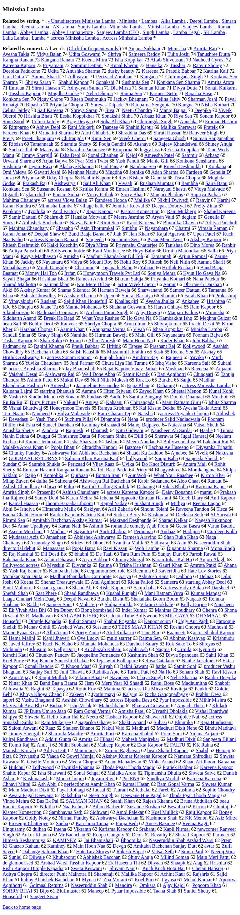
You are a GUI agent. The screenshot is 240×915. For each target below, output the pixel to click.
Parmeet (221, 834)
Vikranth (82, 829)
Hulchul (17, 767)
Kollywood (194, 346)
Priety (141, 469)
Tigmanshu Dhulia (162, 773)
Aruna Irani (135, 323)
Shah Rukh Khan (181, 537)
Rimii (75, 340)
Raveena (199, 368)
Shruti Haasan (46, 87)
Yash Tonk (46, 419)
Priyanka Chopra (66, 104)
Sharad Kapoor (190, 834)
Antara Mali (194, 464)
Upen (108, 295)
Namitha (79, 335)
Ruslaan (48, 301)
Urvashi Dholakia (170, 711)
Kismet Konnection (22, 812)
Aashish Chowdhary (82, 700)
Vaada (53, 756)
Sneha (62, 823)
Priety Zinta (87, 632)
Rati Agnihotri (171, 374)
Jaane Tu (49, 306)
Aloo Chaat (188, 481)
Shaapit (178, 862)
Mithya (178, 503)
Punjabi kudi (112, 357)
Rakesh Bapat (130, 851)
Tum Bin (150, 632)
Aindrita (50, 430)
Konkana (217, 166)
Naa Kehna (73, 806)
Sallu (213, 250)
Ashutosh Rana (153, 576)
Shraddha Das (132, 132)
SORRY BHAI (17, 890)
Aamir (169, 284)
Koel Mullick (164, 812)
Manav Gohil (37, 627)
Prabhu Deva (209, 694)
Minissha (128, 21)
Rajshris (200, 874)
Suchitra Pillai (78, 419)
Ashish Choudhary (21, 486)
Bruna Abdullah (196, 801)
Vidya (76, 262)
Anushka (189, 121)
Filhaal (107, 739)
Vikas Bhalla (175, 486)
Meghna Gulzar (215, 318)
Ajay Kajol (174, 885)
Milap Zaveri (15, 481)
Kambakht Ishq (64, 570)
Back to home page (21, 907)
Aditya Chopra (17, 874)
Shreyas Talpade (107, 104)
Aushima (186, 789)
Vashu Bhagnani (38, 700)
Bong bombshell (97, 610)
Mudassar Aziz (24, 537)
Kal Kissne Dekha (157, 408)
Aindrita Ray (145, 357)
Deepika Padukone (21, 71)
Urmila (184, 649)
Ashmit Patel (39, 379)
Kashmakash (36, 778)
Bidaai (55, 705)
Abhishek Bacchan (101, 857)
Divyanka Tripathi (214, 447)
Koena (26, 582)
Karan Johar (14, 233)
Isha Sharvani (84, 441)
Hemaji (223, 750)
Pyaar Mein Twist (164, 239)
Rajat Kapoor (99, 211)
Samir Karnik (136, 374)
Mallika (142, 200)
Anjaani (224, 368)
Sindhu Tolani (154, 509)
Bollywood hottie (67, 250)
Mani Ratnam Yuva (163, 593)
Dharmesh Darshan (202, 284)
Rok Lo (143, 379)
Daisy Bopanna (177, 492)
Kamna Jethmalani (44, 441)
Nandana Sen (143, 166)
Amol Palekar (130, 812)
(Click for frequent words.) (94, 48)
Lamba (38, 38)
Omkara (147, 885)
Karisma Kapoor (115, 829)
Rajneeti (174, 357)
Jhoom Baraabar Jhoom (69, 503)
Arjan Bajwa (55, 160)
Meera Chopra (82, 761)
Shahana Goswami (128, 306)
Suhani (224, 363)
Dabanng (166, 385)
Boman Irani (108, 475)
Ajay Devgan (79, 121)
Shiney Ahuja (218, 144)
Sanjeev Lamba (197, 26)
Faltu (69, 486)
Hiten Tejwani (117, 391)
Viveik (201, 452)
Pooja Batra (84, 548)
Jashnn (112, 441)
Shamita (168, 295)
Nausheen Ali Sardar (171, 430)
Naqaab (193, 598)
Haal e (206, 430)
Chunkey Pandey (52, 655)
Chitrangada (142, 402)
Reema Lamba (34, 26)
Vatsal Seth (163, 851)
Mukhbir (220, 396)
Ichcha (106, 497)
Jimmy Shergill (37, 155)
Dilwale (37, 857)
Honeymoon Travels (70, 408)
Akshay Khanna (80, 295)
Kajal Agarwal (171, 233)
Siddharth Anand (19, 318)
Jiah (117, 233)
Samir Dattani (23, 217)
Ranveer (69, 323)
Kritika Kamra (93, 189)
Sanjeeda (95, 239)
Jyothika (36, 211)
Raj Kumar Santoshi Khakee (60, 660)
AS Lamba (63, 26)
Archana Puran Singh (107, 312)
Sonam (72, 396)
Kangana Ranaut (57, 59)
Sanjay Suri (40, 671)
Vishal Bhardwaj (25, 408)
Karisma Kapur (210, 486)
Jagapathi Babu (117, 267)
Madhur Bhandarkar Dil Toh (114, 256)
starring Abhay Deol (205, 582)
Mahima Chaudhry (21, 200)
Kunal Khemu (124, 65)
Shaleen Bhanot (78, 728)
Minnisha (214, 312)
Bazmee (133, 447)
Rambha (189, 183)
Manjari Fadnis (183, 312)
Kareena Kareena (204, 778)
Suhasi (160, 722)
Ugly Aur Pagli (193, 621)
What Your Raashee (173, 475)
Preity (8, 138)
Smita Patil (192, 851)
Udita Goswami (85, 54)
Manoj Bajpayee (144, 424)
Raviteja (179, 688)
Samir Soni (185, 666)
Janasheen (56, 537)
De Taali (104, 554)
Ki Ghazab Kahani (103, 649)
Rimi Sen (109, 222)
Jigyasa (168, 879)
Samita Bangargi (145, 396)
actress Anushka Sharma (33, 368)
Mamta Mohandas (83, 306)
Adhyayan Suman (85, 87)
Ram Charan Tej (114, 413)
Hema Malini (22, 638)
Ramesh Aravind (139, 537)
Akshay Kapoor (206, 239)
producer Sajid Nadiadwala (173, 419)
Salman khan (56, 284)
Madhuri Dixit (181, 739)
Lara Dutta (13, 76)
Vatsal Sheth (205, 424)
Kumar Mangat (206, 593)
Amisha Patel (131, 711)
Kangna (186, 104)
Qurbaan (79, 475)
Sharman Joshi (202, 99)
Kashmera (158, 514)
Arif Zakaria (120, 509)
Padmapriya (14, 346)
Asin (181, 542)
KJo (6, 306)
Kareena (150, 71)
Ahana (230, 565)
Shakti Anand (132, 722)
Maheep (96, 890)
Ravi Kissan (115, 548)
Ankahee (190, 301)
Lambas (149, 21)
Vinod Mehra (15, 801)
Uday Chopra (60, 177)
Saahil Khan (122, 801)
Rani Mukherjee (108, 250)
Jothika (136, 172)
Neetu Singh (100, 795)
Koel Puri (144, 879)
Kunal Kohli (221, 391)
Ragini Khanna (49, 346)
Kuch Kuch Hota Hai (163, 868)
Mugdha (113, 172)
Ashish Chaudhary (80, 492)
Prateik (210, 127)
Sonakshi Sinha (117, 116)
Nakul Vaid (113, 728)
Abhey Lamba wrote (72, 32)
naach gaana (52, 587)
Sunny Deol (46, 497)
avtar (209, 846)
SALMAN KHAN (84, 801)
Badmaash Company (57, 312)
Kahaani (114, 402)
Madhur (58, 531)
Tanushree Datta (74, 436)
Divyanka (81, 565)
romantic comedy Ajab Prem (139, 525)
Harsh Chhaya (168, 306)
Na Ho (165, 671)
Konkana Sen (15, 189)
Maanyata (49, 149)
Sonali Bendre (39, 666)
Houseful (11, 621)
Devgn (119, 846)
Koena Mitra (94, 59)
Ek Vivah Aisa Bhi (27, 610)
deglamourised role (106, 570)
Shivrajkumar (167, 323)
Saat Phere (46, 593)
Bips (44, 890)
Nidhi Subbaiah (74, 744)
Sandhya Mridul (163, 778)
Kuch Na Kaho (58, 643)
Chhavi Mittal (16, 784)
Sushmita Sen (135, 82)
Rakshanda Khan (19, 559)
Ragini (37, 688)
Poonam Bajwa (207, 335)
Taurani (120, 789)
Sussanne (101, 627)
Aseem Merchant (25, 531)
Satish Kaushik (84, 351)
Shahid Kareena (220, 211)
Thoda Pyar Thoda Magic (194, 795)
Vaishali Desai (23, 374)
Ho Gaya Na (139, 318)
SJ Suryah (221, 514)
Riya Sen (183, 116)
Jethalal (143, 789)
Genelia (158, 177)
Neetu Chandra (137, 110)
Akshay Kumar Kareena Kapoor (134, 756)
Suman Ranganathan (213, 138)
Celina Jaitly (167, 99)
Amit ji (44, 744)
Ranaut (214, 481)
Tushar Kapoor (17, 340)
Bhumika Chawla (180, 222)
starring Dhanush (57, 391)
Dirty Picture (43, 402)
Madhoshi (217, 627)
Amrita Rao (205, 48)
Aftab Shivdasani (167, 59)
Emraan (16, 87)
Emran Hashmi (131, 189)
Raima (105, 565)
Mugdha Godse (63, 93)
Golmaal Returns (46, 885)
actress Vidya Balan (67, 200)
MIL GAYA (176, 615)
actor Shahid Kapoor (213, 632)
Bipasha (34, 104)
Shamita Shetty (76, 144)
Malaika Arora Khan (23, 447)
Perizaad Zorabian (114, 76)
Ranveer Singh (204, 132)
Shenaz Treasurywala (62, 582)
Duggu (43, 436)
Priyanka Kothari (168, 278)
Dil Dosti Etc (54, 554)
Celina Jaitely (45, 121)
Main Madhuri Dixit (29, 789)
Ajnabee (179, 452)
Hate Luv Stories (204, 570)
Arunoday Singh (46, 542)
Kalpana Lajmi (17, 391)
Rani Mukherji (182, 211)
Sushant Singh (148, 503)
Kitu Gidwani (129, 430)
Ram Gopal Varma (175, 784)
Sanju (185, 379)
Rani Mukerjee (56, 722)
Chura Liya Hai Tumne (125, 363)
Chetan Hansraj (207, 868)
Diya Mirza (96, 245)
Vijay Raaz (103, 464)
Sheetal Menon (186, 391)
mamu (206, 492)
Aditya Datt (55, 750)
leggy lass (150, 149)
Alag (197, 862)
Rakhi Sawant (134, 666)
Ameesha (59, 385)
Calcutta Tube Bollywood (132, 615)
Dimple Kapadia (44, 621)
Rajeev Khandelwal (178, 144)
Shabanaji (104, 874)
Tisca (222, 509)
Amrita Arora (221, 82)
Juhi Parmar (82, 363)
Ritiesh (155, 262)
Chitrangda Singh (155, 121)
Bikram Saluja (129, 278)
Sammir (190, 155)
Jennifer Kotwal (128, 205)
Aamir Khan (72, 329)
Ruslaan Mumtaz (157, 183)
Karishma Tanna (92, 823)
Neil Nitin (180, 262)
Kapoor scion (157, 621)
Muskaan (174, 368)
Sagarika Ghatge (95, 722)
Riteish (16, 144)
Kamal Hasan (136, 784)
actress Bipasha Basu (131, 700)
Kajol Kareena (141, 222)
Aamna (88, 391)
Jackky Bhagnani (130, 99)
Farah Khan (196, 295)
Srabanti (147, 829)
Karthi (223, 200)
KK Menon (196, 817)
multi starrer (119, 638)
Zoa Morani (115, 879)
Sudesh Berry (127, 514)
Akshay (208, 351)
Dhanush (99, 430)
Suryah (105, 666)
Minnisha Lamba (127, 26)
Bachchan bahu (46, 351)
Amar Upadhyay (34, 525)
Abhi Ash (138, 649)
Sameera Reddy (144, 54)
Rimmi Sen (13, 520)
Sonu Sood (13, 121)
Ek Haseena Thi (124, 862)
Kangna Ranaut (17, 59)
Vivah (139, 329)
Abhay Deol (48, 127)
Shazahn (64, 228)
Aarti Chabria (113, 531)
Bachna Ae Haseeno (168, 447)
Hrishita (218, 862)
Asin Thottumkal (97, 228)
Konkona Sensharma (197, 160)
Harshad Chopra (36, 329)
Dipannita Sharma (185, 548)
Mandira (123, 885)
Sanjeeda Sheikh (201, 458)
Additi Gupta (58, 739)
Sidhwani (99, 812)
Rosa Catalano (159, 660)
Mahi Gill (145, 335)
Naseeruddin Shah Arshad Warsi (181, 840)
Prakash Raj (35, 183)
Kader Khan (172, 340)
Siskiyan (92, 509)
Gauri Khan (170, 565)
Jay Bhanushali (80, 368)
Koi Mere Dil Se (93, 284)
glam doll (35, 194)
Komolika (53, 475)
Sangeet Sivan (44, 896)
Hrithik (114, 346)
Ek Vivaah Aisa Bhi (22, 705)
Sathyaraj (160, 542)
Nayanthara (156, 228)
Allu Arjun (57, 632)
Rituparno (19, 127)
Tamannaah (41, 144)
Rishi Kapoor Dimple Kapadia (32, 868)
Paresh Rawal (203, 554)
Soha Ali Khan (115, 121)
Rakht (33, 604)
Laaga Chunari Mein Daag (29, 598)
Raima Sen (131, 93)
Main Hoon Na (138, 340)
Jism (89, 683)
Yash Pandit (127, 160)
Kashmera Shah (162, 817)
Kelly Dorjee (194, 604)
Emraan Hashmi (221, 121)
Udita (53, 71)
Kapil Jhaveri (56, 638)
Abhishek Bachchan (42, 222)
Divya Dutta (185, 87)
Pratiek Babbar (178, 767)
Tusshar (177, 65)
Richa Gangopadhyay (166, 694)
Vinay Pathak (100, 194)
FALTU (177, 744)
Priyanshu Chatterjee (137, 245)
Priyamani (53, 65)
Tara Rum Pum (135, 554)
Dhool (98, 542)
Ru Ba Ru (12, 402)
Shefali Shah (15, 593)
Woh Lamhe (147, 548)
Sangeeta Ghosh (169, 138)
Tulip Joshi (179, 54)
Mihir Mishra (212, 700)
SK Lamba (214, 32)
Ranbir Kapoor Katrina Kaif (78, 514)
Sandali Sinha (16, 335)
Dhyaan (155, 862)
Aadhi (115, 396)
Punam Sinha (65, 194)
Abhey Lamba (34, 32)
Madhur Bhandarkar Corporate (81, 576)
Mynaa (89, 879)
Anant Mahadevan (122, 761)
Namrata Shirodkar (193, 756)
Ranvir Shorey (207, 65)
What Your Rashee (100, 318)
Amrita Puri (102, 733)
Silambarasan (15, 312)
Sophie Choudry (218, 789)
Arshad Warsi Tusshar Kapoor (70, 862)
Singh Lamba (155, 32)
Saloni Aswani (23, 728)
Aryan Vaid (162, 217)
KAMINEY (64, 840)
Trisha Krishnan (135, 565)
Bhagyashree (168, 469)
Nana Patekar (205, 278)
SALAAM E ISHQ (79, 615)
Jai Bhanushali (98, 840)
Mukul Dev (71, 379)
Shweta (32, 716)
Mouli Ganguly (51, 267)
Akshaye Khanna (76, 166)
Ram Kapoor (203, 306)
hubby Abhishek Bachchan (48, 879)
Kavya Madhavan (38, 256)
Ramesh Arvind (91, 278)
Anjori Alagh (212, 559)
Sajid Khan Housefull (86, 301)
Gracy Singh (50, 335)
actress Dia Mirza (145, 688)
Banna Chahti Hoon (22, 514)
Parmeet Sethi (164, 93)
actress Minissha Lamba (75, 38)
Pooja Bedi (127, 823)
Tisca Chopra (187, 177)
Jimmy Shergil (129, 559)
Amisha (71, 256)
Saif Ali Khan (97, 183)
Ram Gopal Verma (92, 711)
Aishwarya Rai (60, 374)
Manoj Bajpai (173, 110)
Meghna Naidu (83, 172)
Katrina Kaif (215, 71)
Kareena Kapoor (18, 65)
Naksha (145, 413)
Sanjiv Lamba (92, 26)
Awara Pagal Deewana (30, 795)
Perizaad (76, 464)
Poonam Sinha (112, 436)
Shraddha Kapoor (99, 447)
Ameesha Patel (159, 155)
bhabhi (81, 554)
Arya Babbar (95, 559)
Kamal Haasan (23, 503)
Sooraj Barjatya (137, 295)
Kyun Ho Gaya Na (202, 273)
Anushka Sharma (83, 71)
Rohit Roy (130, 262)
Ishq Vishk (81, 705)
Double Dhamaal (187, 396)
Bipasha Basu (198, 93)
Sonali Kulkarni (221, 87)
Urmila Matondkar (181, 250)
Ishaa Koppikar (167, 329)
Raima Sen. (150, 638)
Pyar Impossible (175, 700)
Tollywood (43, 767)
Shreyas (207, 643)
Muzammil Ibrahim (126, 351)
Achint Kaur (172, 874)
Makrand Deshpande (130, 520)
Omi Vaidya (14, 172)
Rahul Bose (162, 683)
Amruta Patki (203, 565)
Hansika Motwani (89, 217)
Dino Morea (202, 245)
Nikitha (47, 806)
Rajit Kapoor (199, 812)
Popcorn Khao (206, 885)
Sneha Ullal (20, 149)
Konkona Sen (16, 99)
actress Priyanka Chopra (184, 413)
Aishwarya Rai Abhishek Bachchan (83, 452)
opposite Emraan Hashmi (146, 497)
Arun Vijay (19, 677)
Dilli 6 (140, 436)
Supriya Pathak (206, 194)
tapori (8, 700)
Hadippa (191, 531)
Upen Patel (204, 233)
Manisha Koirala (19, 750)
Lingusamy (13, 829)
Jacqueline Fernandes (98, 655)
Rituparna (122, 149)
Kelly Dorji (65, 649)
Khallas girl (126, 301)
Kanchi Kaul (15, 655)
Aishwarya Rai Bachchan (104, 481)
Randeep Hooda (111, 200)
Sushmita (11, 166)
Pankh (201, 688)
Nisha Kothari (215, 104)
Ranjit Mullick (53, 677)
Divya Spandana (182, 655)
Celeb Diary (191, 497)
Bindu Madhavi (220, 728)
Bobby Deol (41, 323)
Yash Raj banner (24, 570)
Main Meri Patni (213, 857)
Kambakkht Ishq (175, 318)
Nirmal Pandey (73, 817)
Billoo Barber (106, 806)
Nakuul (70, 402)
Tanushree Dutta (213, 54)
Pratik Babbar (85, 346)
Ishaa (7, 295)
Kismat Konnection (140, 211)
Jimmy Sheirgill (25, 733)
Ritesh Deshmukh (88, 99)
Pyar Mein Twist (91, 160)
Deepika (202, 110)
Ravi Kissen (224, 671)
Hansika (154, 65)
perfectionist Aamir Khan (89, 784)
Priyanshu (29, 756)
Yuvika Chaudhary (43, 363)
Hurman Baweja (111, 335)
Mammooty (86, 750)
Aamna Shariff (46, 76)
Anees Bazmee (160, 823)
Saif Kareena (50, 110)
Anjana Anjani (203, 733)
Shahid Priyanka (120, 621)
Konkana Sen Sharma (178, 82)
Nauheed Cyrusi (208, 59)
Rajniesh (74, 430)
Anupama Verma (109, 329)
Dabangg (146, 486)
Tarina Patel (139, 671)
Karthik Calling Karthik (105, 486)
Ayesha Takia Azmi (202, 408)
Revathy (159, 834)
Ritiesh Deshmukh (21, 245)
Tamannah (161, 256)
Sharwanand (150, 290)
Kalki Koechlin (62, 245)
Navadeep (119, 677)
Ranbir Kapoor (96, 177)
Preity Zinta (205, 205)
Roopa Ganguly (108, 834)
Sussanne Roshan (54, 189)
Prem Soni (171, 733)
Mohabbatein (15, 267)
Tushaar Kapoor (121, 716)
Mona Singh (222, 548)
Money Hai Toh (41, 273)
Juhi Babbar (204, 340)
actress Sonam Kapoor (69, 357)
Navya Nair (81, 222)
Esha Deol (70, 155)
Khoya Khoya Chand (40, 694)
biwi (52, 486)
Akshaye (142, 144)
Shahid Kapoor (73, 82)
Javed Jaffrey (22, 643)
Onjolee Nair (188, 716)
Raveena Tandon (192, 509)
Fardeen (194, 172)
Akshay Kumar (35, 290)
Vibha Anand (162, 761)
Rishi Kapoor (112, 587)
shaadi (114, 424)
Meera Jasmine (129, 217)
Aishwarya (65, 183)
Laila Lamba (15, 38)
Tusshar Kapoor (25, 93)
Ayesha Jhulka (159, 301)
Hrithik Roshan (177, 267)
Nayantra (83, 531)
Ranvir (203, 200)
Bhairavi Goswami (150, 705)
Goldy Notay (38, 817)
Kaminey (56, 846)
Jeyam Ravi (103, 778)
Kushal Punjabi (121, 593)
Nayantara (52, 262)
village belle (92, 205)
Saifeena (63, 481)
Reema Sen (182, 351)
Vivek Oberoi (132, 138)
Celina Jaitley (16, 110)
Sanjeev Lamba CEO (118, 32)
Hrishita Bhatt (38, 116)
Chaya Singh (149, 677)
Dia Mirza (120, 87)
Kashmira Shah (142, 655)
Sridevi (77, 542)
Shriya (114, 54)
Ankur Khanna (36, 834)
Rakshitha (71, 795)
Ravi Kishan (130, 177)
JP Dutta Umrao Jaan (45, 711)
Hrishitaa (216, 301)
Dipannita (110, 419)
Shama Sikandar (74, 290)
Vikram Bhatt (88, 677)
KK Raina (203, 744)
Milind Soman (174, 857)
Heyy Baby (143, 250)
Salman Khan (152, 87)
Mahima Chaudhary (29, 228)
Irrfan (70, 273)
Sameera (169, 582)
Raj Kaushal (21, 554)
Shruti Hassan (167, 132)
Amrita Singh (16, 492)
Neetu (92, 716)
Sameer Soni (59, 604)
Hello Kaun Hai (62, 716)
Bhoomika (131, 840)
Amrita (85, 739)
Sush (158, 351)
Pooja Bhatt (63, 447)
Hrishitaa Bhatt (53, 278)
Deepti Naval (76, 598)
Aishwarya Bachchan (117, 817)
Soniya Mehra (162, 273)
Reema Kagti (195, 823)
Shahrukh (53, 217)
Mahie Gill (158, 160)
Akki (7, 290)
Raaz (50, 728)
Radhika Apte (106, 671)
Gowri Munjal (80, 756)
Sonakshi (105, 82)
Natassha (177, 424)
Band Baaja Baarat (58, 683)
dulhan (39, 829)
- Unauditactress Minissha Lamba (82, 21)
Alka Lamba (173, 21)
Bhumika (183, 722)
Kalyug (129, 694)
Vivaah (125, 183)
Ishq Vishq (166, 363)
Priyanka (30, 177)
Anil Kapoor (222, 497)
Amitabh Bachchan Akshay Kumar (67, 520)
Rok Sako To (179, 643)
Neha (133, 419)
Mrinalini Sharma (55, 132)
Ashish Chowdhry (38, 295)
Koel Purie (13, 660)
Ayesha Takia (15, 54)
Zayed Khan (151, 391)
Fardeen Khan (16, 132)
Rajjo (30, 475)
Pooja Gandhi (112, 144)
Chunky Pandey (25, 452)
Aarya (125, 576)
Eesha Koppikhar (77, 116)
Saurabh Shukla (44, 464)
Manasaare (53, 548)
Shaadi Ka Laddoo (144, 452)
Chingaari (203, 374)
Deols (137, 834)
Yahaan (147, 267)
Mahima (111, 688)
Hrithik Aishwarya (21, 357)
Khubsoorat (64, 857)
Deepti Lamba (203, 21)
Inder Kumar (134, 610)
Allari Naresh (101, 340)
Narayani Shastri (170, 189)
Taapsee (110, 127)
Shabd (202, 750)
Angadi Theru (191, 705)
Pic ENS (130, 778)
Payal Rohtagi (71, 789)
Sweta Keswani (86, 868)
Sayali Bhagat (16, 278)
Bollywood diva (179, 441)
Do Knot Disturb (158, 464)
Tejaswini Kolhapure (117, 660)
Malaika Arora (122, 773)
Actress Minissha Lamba (127, 38)
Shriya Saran (38, 82)
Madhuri (140, 728)
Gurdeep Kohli (222, 531)
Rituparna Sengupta (151, 104)
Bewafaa (176, 806)
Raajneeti (176, 632)
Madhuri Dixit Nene (177, 728)
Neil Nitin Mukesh (109, 379)
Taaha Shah (164, 890)
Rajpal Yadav (113, 503)
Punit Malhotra (17, 587)
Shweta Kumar (217, 784)
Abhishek (225, 413)
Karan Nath (69, 525)
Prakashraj (226, 295)
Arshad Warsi (71, 627)
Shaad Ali (82, 587)
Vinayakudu (21, 301)
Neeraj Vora (223, 851)
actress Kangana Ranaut (54, 239)
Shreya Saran (84, 110)
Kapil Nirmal (176, 829)
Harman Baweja (114, 290)
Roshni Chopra (185, 627)
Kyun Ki (207, 649)
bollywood (136, 458)
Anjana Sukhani (144, 48)
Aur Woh (137, 475)
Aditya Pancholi (221, 222)
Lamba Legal (186, 32)
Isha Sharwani (52, 773)
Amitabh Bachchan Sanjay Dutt (165, 846)
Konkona (11, 211)
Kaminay (91, 424)
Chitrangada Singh (184, 76)
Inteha (60, 829)
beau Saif (11, 323)
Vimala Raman (213, 228)
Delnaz (206, 576)
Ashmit (96, 525)
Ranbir (229, 245)
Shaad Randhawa (81, 593)
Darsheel (220, 587)
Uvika (128, 464)
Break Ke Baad (59, 318)
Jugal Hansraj (194, 436)
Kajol (131, 155)
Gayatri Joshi (47, 172)
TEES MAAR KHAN (140, 627)
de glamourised (17, 862)
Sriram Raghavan (122, 750)
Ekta (7, 756)
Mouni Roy (101, 262)
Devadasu (18, 419)
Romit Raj (19, 744)
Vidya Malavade (73, 413)
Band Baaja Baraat (87, 233)
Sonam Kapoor (215, 116)
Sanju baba (145, 587)
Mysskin (55, 565)
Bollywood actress (21, 565)
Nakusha (224, 452)
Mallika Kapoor (137, 874)
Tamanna (217, 290)
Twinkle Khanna (77, 767)
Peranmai (143, 531)
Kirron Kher (213, 475)
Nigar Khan (20, 683)
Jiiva (109, 110)
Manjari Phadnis (166, 194)
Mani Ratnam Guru (181, 402)
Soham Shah (191, 671)
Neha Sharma (184, 677)
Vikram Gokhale (156, 604)
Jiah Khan (139, 233)
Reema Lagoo (206, 503)
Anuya (91, 402)
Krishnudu (223, 638)
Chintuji (221, 806)
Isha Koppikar (129, 59)
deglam (189, 217)
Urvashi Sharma (18, 160)
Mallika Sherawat (178, 127)
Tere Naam (13, 413)
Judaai (98, 789)
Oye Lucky (88, 638)
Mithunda (12, 649)
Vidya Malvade (209, 189)
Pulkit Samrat (82, 621)
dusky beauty (121, 71)
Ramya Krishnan (115, 408)
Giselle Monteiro (44, 761)
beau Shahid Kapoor (168, 750)
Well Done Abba (98, 374)
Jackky (28, 262)
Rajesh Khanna (157, 801)
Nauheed (41, 413)
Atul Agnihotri (105, 582)
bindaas (94, 396)
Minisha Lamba (163, 26)
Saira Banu (216, 183)
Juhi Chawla (72, 671)
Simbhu (129, 228)
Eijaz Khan (138, 385)
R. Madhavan (39, 615)
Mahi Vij (88, 604)
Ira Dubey (63, 610)
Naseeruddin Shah (89, 885)
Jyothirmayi (103, 694)
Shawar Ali (156, 716)
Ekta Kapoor (149, 744)
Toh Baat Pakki (112, 469)
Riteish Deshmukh (182, 166)
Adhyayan (78, 76)
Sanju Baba (166, 458)
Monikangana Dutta (22, 576)
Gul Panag (111, 166)
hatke (161, 666)
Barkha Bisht (110, 598)
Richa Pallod (140, 582)
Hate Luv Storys (92, 851)
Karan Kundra (16, 205)
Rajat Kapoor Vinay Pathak (130, 368)
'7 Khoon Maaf (76, 666)
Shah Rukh (51, 340)
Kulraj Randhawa (20, 739)
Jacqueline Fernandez (97, 385)
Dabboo (184, 576)
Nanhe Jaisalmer (198, 660)
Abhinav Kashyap (187, 638)
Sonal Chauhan (103, 155)
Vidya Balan (49, 54)
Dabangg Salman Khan (45, 851)
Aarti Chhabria (96, 132)
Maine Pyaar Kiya (20, 632)
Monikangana (202, 469)
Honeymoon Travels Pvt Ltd (111, 273)
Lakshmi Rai (215, 441)
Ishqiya (27, 509)
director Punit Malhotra (63, 874)
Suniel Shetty (197, 890)
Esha (30, 424)
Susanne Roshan (143, 806)
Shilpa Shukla (118, 604)
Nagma (162, 649)
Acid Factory (65, 211)
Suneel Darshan (58, 424)
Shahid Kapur (139, 127)
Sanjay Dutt (170, 554)
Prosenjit (46, 492)
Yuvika (197, 357)
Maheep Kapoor (113, 744)
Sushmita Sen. (125, 239)
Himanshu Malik (59, 509)
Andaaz (167, 531)
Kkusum (37, 649)
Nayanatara (173, 335)
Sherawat (164, 436)
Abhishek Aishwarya (95, 537)
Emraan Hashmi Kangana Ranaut (56, 469)
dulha (42, 481)
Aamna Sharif (211, 262)
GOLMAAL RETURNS (33, 458)
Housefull (12, 896)
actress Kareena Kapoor (130, 492)
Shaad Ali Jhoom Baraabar (209, 761)
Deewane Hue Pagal (141, 795)
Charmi (182, 228)
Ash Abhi (47, 784)
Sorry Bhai (132, 194)
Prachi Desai (201, 323)
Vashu (15, 396)
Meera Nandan (141, 441)
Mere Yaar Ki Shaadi (122, 683)
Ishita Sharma (222, 402)
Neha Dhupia (99, 93)
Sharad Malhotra (19, 284)
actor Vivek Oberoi (137, 284)
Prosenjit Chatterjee (28, 823)
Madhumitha (194, 683)
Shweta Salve (202, 773)
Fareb (163, 789)
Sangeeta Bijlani (219, 739)
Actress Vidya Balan (183, 587)
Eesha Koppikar (183, 149)
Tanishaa (174, 245)
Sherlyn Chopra (100, 323)
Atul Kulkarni (120, 632)
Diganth (10, 194)
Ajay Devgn (148, 312)
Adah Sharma (165, 172)
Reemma (142, 570)
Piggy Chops (50, 99)
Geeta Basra (188, 525)
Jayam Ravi (40, 166)
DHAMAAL (208, 615)
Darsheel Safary (142, 643)
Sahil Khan (217, 655)
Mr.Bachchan (71, 834)
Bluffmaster (68, 890)
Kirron (199, 806)
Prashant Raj (162, 346)
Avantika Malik (127, 542)
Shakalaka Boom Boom (154, 598)
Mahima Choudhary (175, 610)
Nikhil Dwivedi (173, 200)
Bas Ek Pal (47, 801)
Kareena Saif (197, 363)
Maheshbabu (112, 705)
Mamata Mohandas (99, 643)
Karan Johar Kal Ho (172, 559)
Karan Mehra (79, 497)
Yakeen (76, 694)
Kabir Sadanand (154, 481)
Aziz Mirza (226, 817)
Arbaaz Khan (153, 116)
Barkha (165, 379)
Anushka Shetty (18, 430)
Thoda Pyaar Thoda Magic (128, 767)
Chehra (209, 610)
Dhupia (25, 306)
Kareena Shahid (137, 733)
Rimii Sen (101, 138)
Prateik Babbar (181, 71)
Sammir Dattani (87, 65)
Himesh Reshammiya (23, 840)
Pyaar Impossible (128, 890)
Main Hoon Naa (89, 846)
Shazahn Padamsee (86, 149)
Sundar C (11, 464)
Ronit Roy (85, 688)
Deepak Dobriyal (169, 205)
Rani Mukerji (81, 127)
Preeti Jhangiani (38, 138)
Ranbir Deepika (220, 677)
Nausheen (224, 604)
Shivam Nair (122, 868)
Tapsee (135, 346)
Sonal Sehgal (87, 773)
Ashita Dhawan (59, 559)
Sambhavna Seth (65, 812)
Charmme (84, 267)
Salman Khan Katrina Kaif (91, 458)
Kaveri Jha (169, 570)
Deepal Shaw (47, 233)
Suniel (15, 857)
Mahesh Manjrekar (140, 739)
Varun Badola (221, 525)
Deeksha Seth (189, 514)
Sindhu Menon (43, 396)
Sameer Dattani (185, 290)
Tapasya (60, 688)
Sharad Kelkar (173, 520)
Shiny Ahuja (140, 857)
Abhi (7, 509)
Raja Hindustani (216, 722)
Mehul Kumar (198, 879)
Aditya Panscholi (25, 250)
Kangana (149, 76)
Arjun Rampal (192, 256)
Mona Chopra (70, 778)
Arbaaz (212, 155)
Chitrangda (73, 138)
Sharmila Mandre (65, 733)
